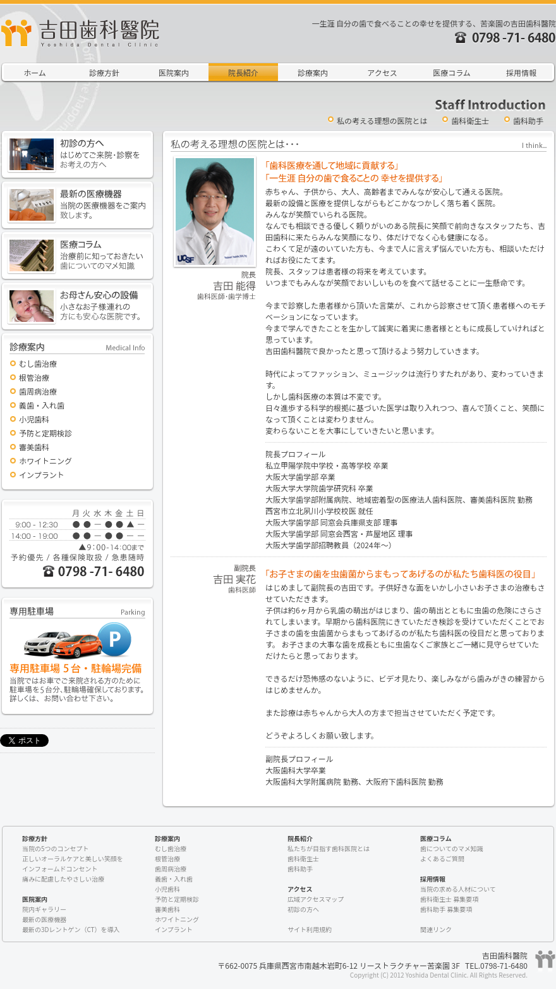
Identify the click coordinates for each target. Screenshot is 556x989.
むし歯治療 (38, 363)
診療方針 (104, 72)
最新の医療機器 (44, 919)
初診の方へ (303, 909)
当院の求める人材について (458, 889)
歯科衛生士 (470, 120)
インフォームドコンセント (59, 868)
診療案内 (313, 72)
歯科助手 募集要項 (446, 909)
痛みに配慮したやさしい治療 (63, 878)
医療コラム (452, 72)
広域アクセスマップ (315, 899)
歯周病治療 (38, 391)
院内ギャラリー (44, 909)
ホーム (34, 72)
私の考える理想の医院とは (382, 120)
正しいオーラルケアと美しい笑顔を (72, 858)
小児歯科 (34, 419)
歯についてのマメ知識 (451, 848)
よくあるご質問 (442, 858)
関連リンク (436, 929)
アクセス (382, 72)
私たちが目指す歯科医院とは (328, 848)
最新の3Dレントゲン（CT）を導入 (71, 929)
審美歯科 (34, 446)
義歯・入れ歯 (41, 405)
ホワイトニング (45, 460)
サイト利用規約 (309, 929)
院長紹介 (243, 72)
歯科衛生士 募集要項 (449, 899)
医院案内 (174, 72)
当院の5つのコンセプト (55, 848)
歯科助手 (528, 120)
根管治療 (34, 377)
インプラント (41, 474)
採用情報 (521, 72)
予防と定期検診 (45, 432)
